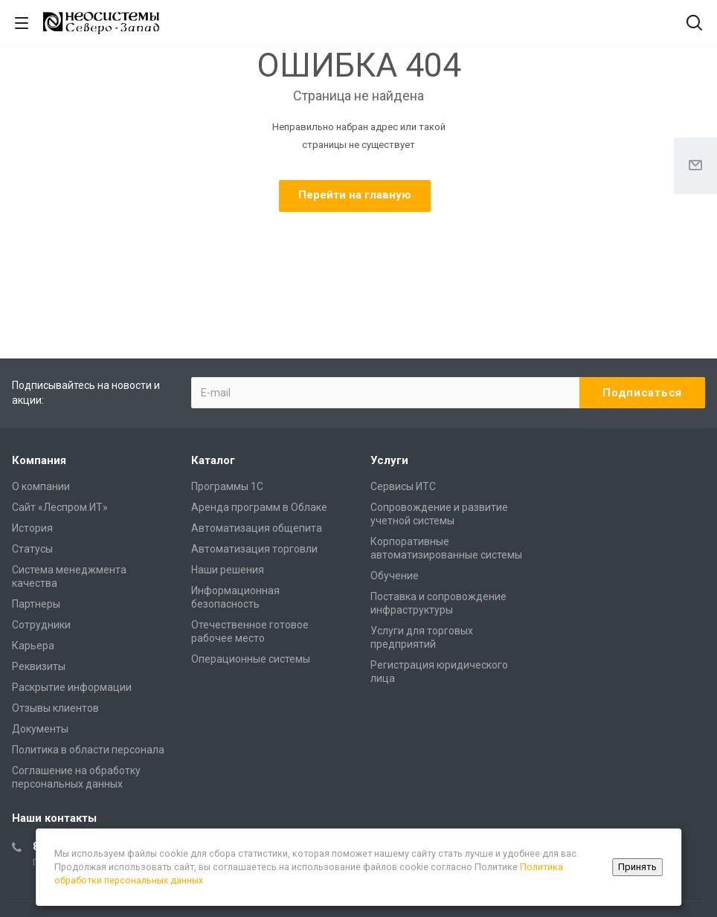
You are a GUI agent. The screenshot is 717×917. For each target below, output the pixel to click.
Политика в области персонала (88, 750)
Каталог (213, 460)
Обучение (394, 576)
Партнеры (36, 604)
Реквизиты (38, 666)
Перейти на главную (354, 195)
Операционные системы (250, 659)
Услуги (389, 460)
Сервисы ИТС (403, 486)
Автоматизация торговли (254, 549)
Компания (39, 460)
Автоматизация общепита (256, 528)
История (32, 528)
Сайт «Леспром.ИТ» (60, 507)
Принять (637, 866)
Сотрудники (41, 625)
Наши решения (227, 570)
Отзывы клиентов (55, 708)
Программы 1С (227, 486)
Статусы (32, 549)
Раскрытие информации (72, 687)
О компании (41, 486)
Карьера (33, 645)
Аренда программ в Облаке (259, 507)
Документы (40, 729)
